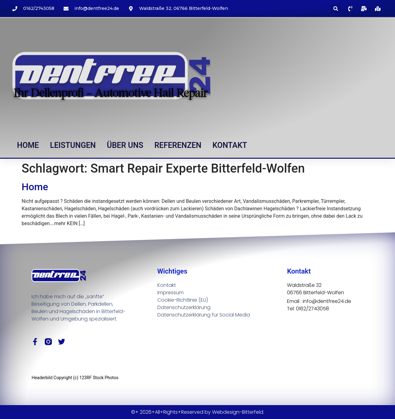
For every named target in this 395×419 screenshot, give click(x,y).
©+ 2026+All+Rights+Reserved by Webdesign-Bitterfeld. (197, 412)
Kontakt (230, 145)
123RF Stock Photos (98, 377)
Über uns (125, 145)
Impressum (170, 292)
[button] (336, 8)
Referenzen (177, 145)
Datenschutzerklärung (183, 307)
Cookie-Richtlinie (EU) (182, 300)
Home (28, 145)
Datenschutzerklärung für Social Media (203, 314)
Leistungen (73, 145)
